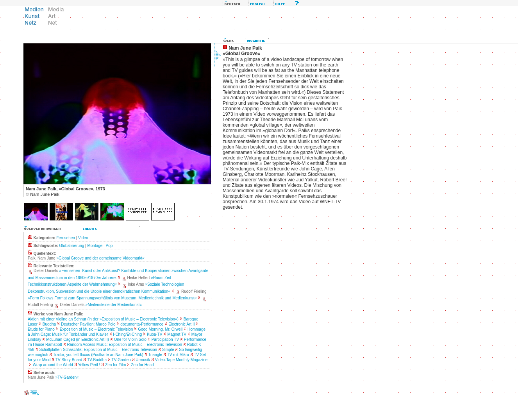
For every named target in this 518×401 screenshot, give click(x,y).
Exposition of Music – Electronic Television (96, 329)
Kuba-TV (154, 334)
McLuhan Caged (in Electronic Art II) (77, 339)
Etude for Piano (41, 329)
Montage (94, 245)
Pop (109, 245)
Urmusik (143, 360)
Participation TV (165, 339)
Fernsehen (65, 238)
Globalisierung (71, 245)
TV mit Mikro (178, 355)
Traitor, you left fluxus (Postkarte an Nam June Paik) (98, 355)
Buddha (49, 324)
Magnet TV (176, 334)
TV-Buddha (97, 360)
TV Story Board (68, 360)
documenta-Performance (141, 324)
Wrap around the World (53, 365)
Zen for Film (115, 365)
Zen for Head (142, 365)
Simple (168, 349)
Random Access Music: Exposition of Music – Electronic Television (124, 344)
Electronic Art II (181, 324)
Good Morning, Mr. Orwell (160, 329)
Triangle (155, 355)
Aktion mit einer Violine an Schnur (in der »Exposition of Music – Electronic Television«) (103, 319)
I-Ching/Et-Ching (127, 334)
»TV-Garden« (67, 377)
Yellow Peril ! (89, 365)
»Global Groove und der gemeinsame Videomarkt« (100, 258)
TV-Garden (121, 360)
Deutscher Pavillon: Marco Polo (88, 324)
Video (83, 238)
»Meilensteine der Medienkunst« (114, 305)
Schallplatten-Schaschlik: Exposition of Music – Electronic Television (98, 349)
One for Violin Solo (130, 339)
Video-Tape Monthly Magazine (181, 360)
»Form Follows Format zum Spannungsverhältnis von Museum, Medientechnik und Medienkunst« (112, 298)
